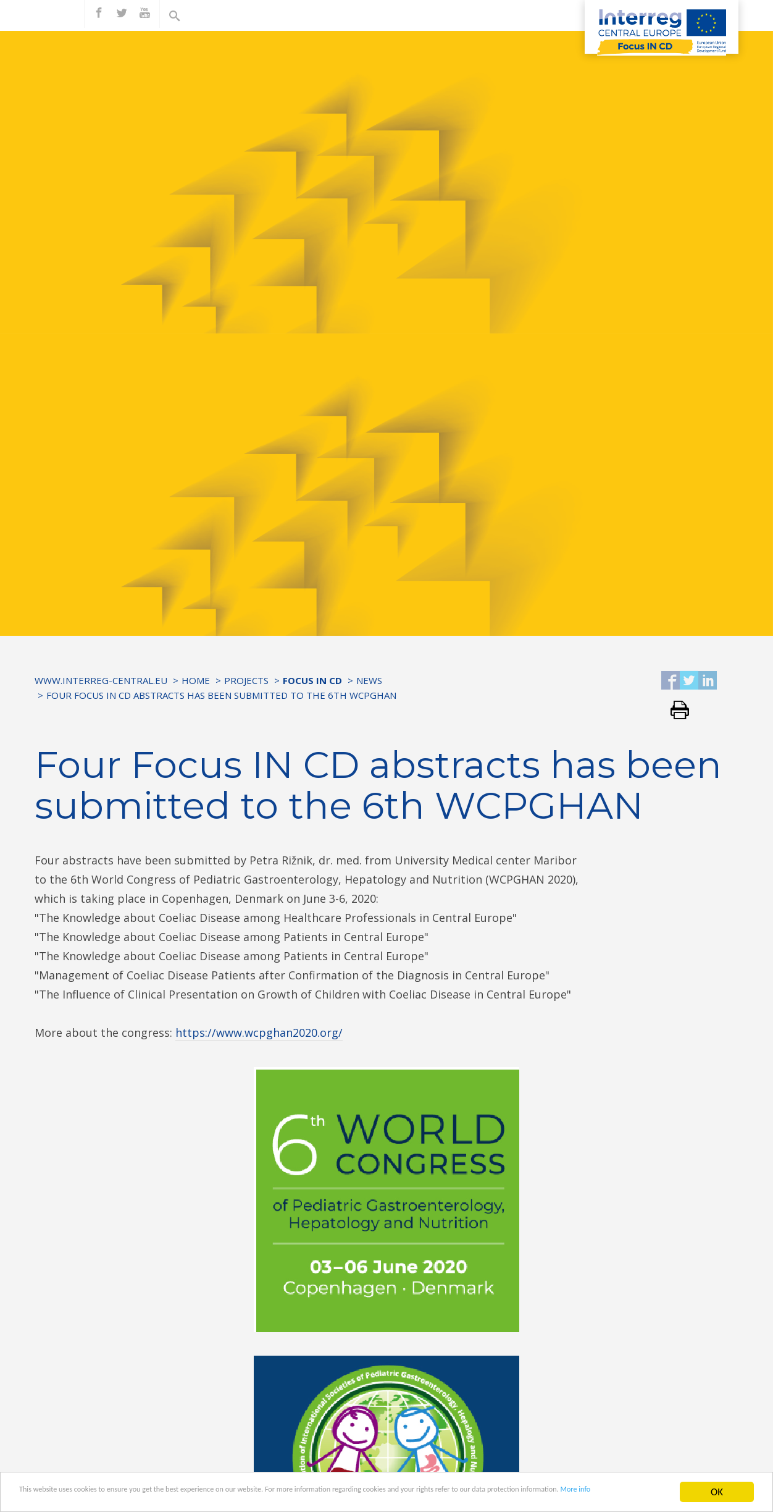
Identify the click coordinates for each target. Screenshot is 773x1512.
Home (196, 680)
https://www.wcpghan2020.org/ (259, 1032)
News (369, 680)
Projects (246, 680)
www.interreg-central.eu (101, 680)
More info (142, 1502)
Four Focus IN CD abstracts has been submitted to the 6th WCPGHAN (221, 695)
